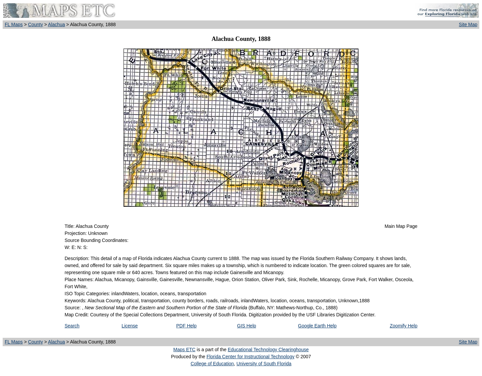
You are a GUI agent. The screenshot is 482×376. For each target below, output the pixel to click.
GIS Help (246, 325)
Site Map (468, 24)
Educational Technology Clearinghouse (268, 349)
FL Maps (14, 24)
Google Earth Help (317, 325)
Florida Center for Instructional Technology (251, 356)
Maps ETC (184, 349)
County (35, 24)
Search (72, 325)
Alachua (56, 24)
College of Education (212, 363)
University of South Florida (263, 363)
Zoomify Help (403, 325)
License (130, 325)
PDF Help (186, 325)
